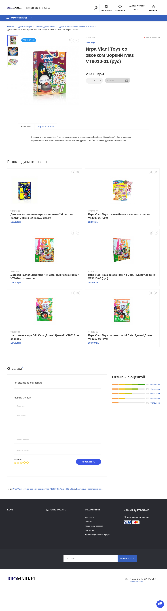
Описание (26, 128)
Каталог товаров (16, 20)
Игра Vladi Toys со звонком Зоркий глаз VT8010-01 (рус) (38, 505)
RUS (135, 10)
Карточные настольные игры (89, 505)
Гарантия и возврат (94, 542)
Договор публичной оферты (98, 551)
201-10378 (70, 505)
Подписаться (126, 575)
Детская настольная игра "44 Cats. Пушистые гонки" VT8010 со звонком (45, 292)
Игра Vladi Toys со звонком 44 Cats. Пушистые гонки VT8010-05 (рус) (122, 292)
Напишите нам (137, 598)
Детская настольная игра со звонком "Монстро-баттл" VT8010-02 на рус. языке (42, 232)
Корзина (153, 9)
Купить (118, 82)
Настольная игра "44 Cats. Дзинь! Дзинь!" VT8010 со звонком (45, 353)
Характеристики (46, 128)
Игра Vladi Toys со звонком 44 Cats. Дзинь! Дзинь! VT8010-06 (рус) (120, 353)
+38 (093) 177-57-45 (38, 8)
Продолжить (87, 478)
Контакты (89, 546)
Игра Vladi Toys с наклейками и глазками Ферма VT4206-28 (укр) (119, 232)
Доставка (89, 533)
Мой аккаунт (137, 6)
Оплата (88, 538)
